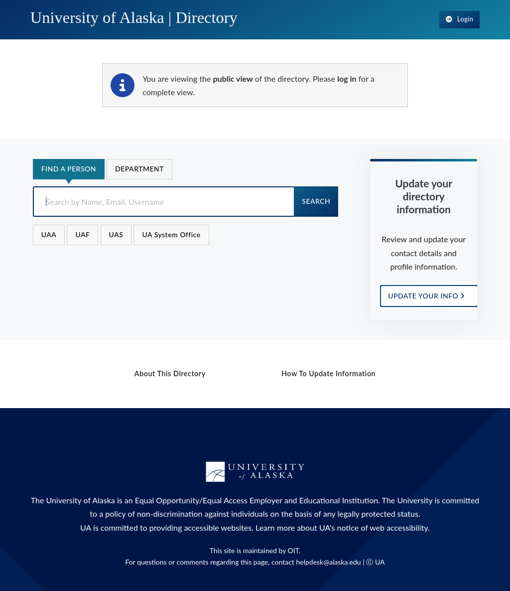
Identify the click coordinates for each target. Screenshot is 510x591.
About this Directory (170, 373)
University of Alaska (80, 500)
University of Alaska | (134, 17)
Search (316, 201)
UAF (82, 234)
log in (347, 78)
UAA (49, 234)
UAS (116, 234)
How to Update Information (328, 373)
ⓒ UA (375, 562)
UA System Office (171, 234)
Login (460, 19)
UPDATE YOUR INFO (426, 296)
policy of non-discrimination (153, 513)
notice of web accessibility (382, 527)
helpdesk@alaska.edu (328, 562)
